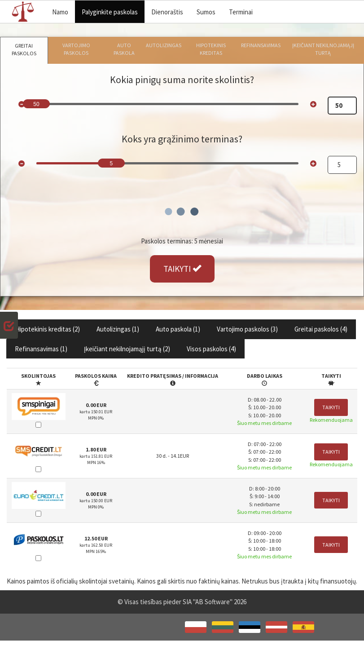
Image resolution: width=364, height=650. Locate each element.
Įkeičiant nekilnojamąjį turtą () (127, 349)
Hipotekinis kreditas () (47, 329)
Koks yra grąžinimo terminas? (182, 139)
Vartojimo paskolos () (247, 329)
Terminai (241, 12)
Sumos (206, 12)
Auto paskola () (178, 329)
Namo (60, 12)
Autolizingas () (117, 329)
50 (36, 104)
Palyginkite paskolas (110, 12)
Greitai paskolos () (320, 329)
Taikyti (331, 407)
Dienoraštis (167, 12)
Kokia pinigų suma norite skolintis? (182, 79)
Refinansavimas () (41, 349)
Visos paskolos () (211, 349)
